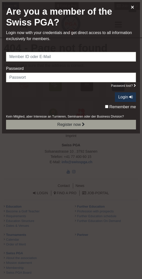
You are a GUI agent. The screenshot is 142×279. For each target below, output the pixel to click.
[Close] (132, 7)
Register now (71, 124)
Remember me (120, 107)
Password (15, 68)
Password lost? (123, 86)
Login (125, 97)
